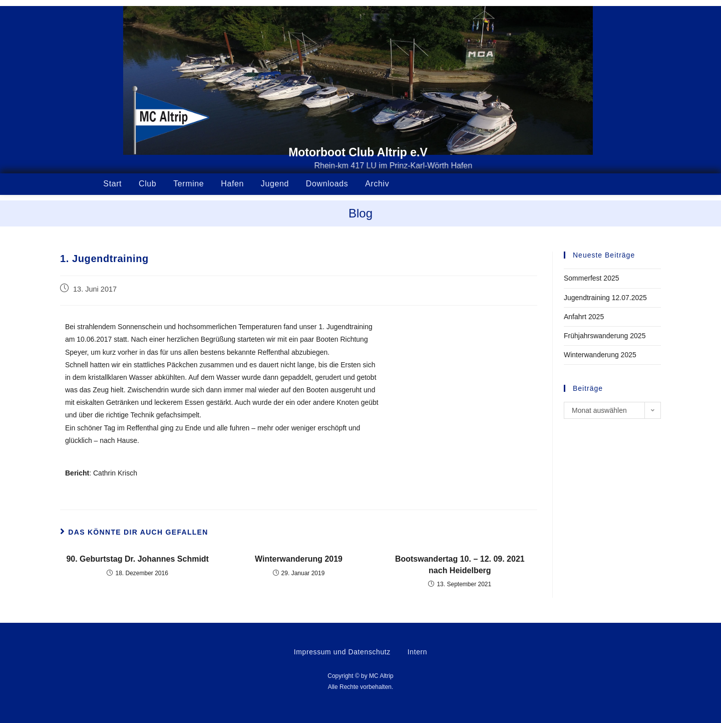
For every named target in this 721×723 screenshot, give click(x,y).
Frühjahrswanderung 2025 (604, 336)
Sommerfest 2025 (591, 278)
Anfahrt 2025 (584, 317)
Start (112, 183)
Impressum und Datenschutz (342, 652)
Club (147, 183)
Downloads (327, 183)
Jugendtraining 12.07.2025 (605, 298)
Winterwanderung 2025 (600, 355)
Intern (417, 652)
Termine (188, 183)
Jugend (275, 183)
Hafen (232, 183)
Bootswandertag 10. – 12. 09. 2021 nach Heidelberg (460, 564)
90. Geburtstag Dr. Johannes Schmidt (137, 559)
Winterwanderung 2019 (298, 559)
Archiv (377, 183)
